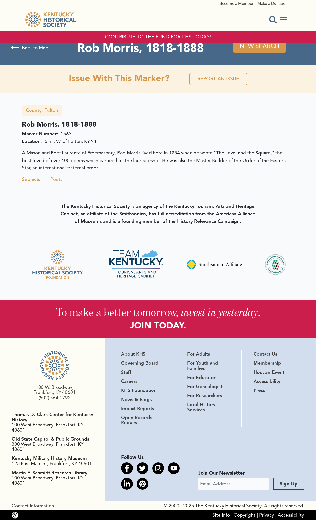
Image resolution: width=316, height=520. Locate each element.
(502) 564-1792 (55, 398)
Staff (126, 372)
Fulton (42, 110)
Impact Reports (137, 409)
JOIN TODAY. (158, 325)
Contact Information (33, 506)
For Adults (198, 354)
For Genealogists (205, 387)
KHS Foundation (139, 390)
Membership (267, 363)
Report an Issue (218, 79)
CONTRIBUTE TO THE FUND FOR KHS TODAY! (158, 37)
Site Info (221, 515)
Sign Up (289, 484)
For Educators (202, 377)
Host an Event (269, 372)
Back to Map (35, 48)
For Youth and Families (202, 365)
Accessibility (267, 381)
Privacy (266, 515)
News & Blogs (136, 399)
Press (259, 390)
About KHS (133, 354)
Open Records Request (136, 420)
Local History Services (201, 407)
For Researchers (204, 396)
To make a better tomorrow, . (158, 312)
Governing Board (139, 363)
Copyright (244, 515)
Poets (56, 179)
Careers (129, 381)
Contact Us (265, 354)
